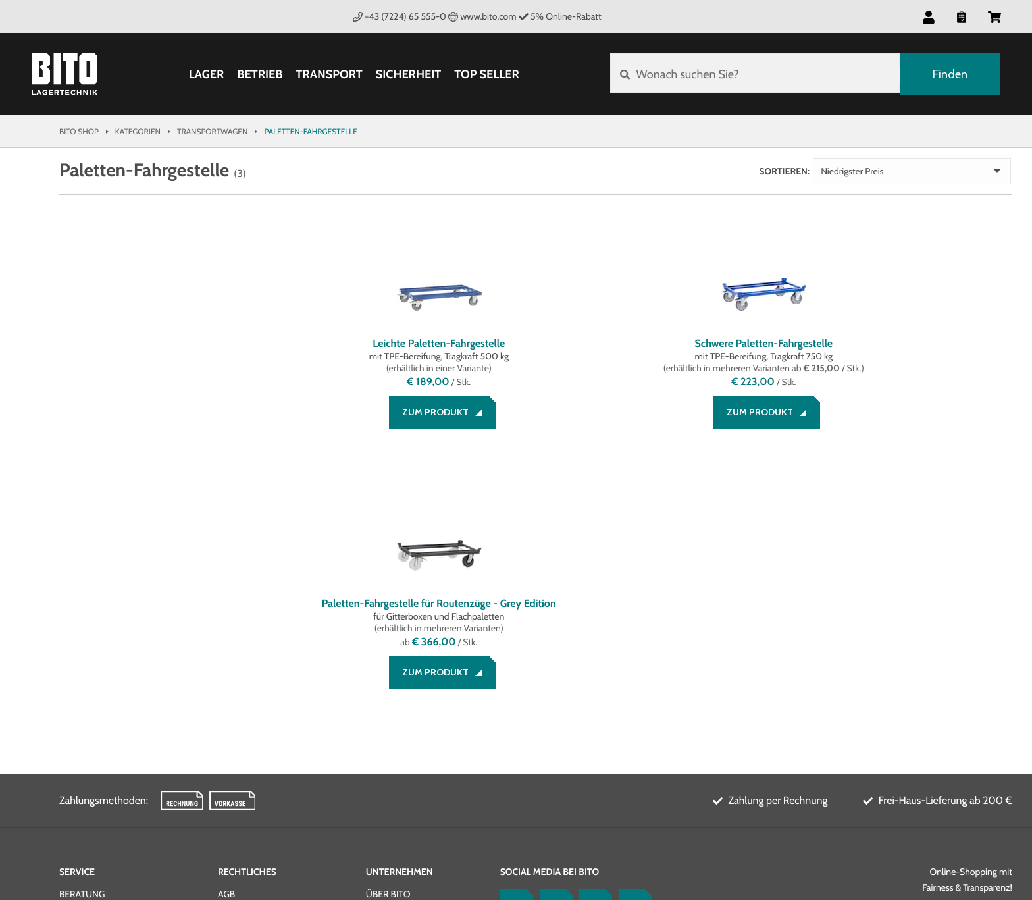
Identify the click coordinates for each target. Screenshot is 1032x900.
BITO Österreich (965, 828)
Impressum (243, 666)
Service (77, 628)
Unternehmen (399, 628)
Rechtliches (247, 628)
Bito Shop (79, 131)
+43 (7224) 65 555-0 (399, 16)
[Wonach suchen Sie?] (754, 74)
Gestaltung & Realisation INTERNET (324, 826)
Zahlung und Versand (112, 666)
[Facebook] (513, 662)
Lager (206, 74)
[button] (928, 16)
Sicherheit (408, 74)
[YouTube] (592, 662)
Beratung (82, 650)
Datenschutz (249, 682)
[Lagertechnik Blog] (632, 662)
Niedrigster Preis (936, 171)
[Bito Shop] (64, 74)
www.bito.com (482, 16)
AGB (226, 650)
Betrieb (259, 74)
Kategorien (138, 131)
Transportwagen (212, 131)
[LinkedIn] (553, 662)
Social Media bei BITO (549, 628)
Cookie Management (265, 698)
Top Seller (485, 74)
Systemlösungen (406, 666)
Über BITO (388, 650)
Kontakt (78, 698)
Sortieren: (868, 171)
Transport (328, 74)
